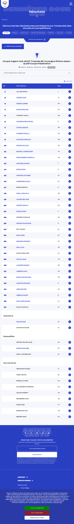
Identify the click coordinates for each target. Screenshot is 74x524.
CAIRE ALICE (21, 97)
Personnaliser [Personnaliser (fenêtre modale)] (37, 517)
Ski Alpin (6, 32)
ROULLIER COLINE (23, 301)
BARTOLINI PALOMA (23, 277)
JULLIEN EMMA (21, 91)
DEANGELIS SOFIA (23, 241)
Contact (21, 477)
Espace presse (24, 480)
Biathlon (14, 32)
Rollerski (51, 32)
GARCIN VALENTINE (23, 223)
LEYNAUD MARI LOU (23, 139)
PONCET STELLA (22, 205)
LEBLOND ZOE (21, 289)
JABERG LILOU (21, 271)
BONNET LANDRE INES (24, 151)
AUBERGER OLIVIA (23, 181)
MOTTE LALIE (21, 259)
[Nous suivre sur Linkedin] (48, 432)
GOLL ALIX (20, 247)
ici (53, 463)
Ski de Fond (24, 32)
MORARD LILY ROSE (23, 175)
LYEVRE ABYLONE (22, 199)
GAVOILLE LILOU (22, 145)
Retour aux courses (13, 46)
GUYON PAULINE (22, 109)
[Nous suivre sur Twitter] (31, 432)
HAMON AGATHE (22, 127)
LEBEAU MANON (22, 295)
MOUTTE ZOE (21, 321)
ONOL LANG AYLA (22, 193)
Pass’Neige (25, 488)
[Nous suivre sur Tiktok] (42, 432)
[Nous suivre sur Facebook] (25, 432)
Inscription (37, 454)
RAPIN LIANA (21, 211)
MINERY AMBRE (22, 103)
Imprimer (68, 81)
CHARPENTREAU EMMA (24, 121)
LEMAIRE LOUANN (23, 163)
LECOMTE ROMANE (23, 283)
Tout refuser (37, 512)
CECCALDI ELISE (22, 348)
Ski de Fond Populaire (38, 32)
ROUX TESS (20, 235)
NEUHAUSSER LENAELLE (25, 157)
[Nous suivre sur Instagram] (37, 432)
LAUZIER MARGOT (22, 265)
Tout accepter (37, 508)
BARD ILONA (21, 169)
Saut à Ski (60, 32)
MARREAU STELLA (22, 133)
